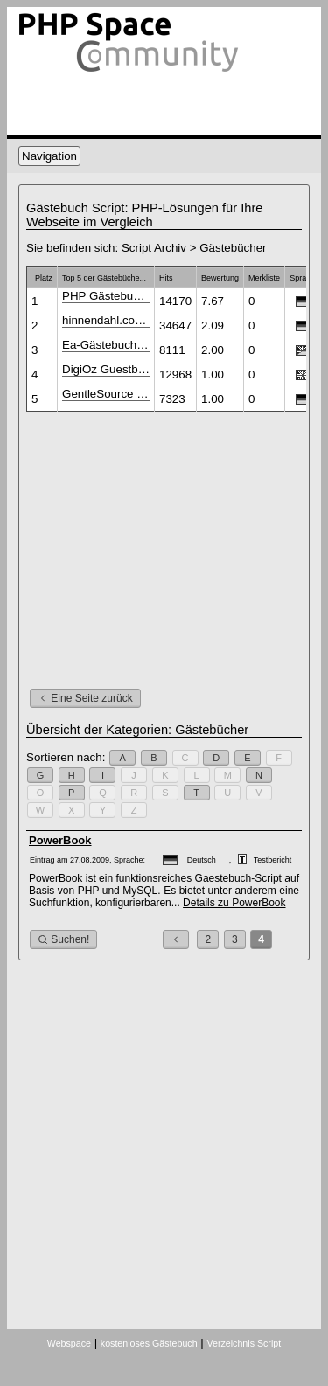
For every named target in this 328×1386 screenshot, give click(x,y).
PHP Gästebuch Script (106, 295)
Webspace (69, 1343)
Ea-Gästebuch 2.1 (106, 344)
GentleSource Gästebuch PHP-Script (106, 393)
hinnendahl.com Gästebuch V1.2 (106, 320)
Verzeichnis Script (243, 1343)
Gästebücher (232, 247)
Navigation (49, 156)
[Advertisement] (173, 547)
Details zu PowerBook (234, 903)
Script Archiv (154, 247)
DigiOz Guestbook (106, 369)
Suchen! (63, 939)
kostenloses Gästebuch (149, 1343)
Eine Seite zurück (85, 698)
